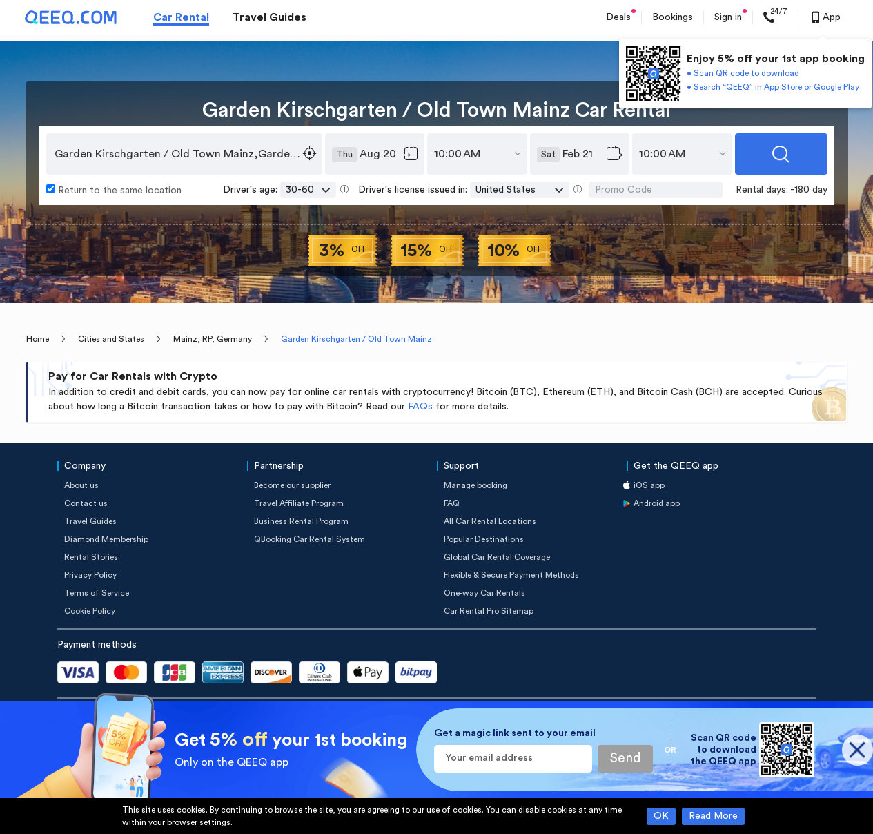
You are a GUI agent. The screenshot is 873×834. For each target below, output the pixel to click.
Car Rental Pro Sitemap (488, 611)
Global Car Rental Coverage (497, 557)
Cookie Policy (89, 611)
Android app (657, 503)
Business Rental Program (301, 521)
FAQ (452, 503)
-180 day (808, 190)
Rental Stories (91, 557)
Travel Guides (269, 17)
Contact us (86, 503)
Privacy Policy (90, 575)
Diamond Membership (106, 539)
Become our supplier (292, 485)
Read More (713, 816)
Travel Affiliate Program (299, 503)
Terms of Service (96, 593)
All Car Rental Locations (490, 521)
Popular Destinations (484, 539)
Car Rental (181, 17)
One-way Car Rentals (484, 593)
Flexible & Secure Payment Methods (511, 575)
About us (81, 485)
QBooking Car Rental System (309, 539)
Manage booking (475, 485)
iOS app (649, 485)
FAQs (420, 406)
